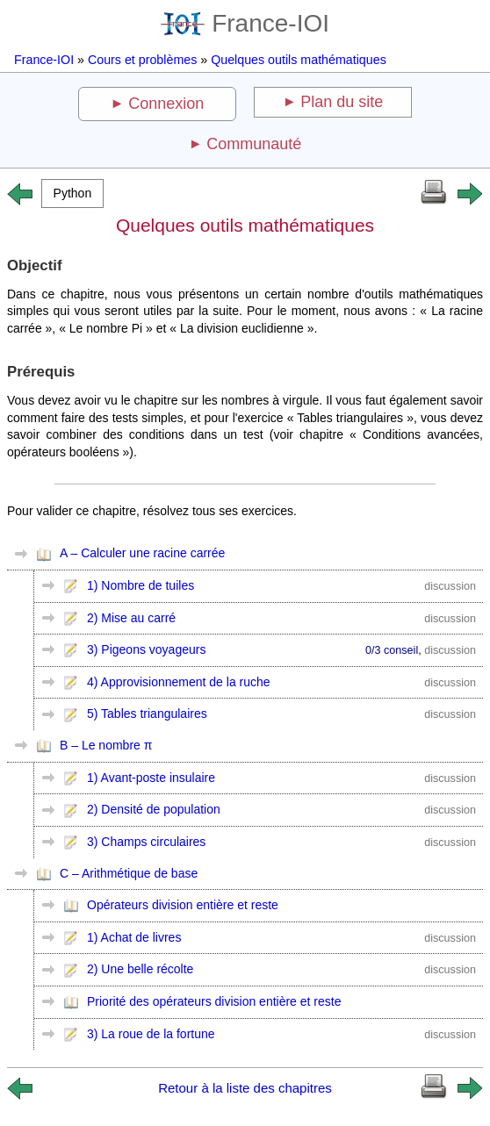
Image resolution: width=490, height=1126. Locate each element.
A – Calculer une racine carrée (142, 553)
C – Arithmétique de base (129, 873)
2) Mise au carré (131, 618)
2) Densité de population (153, 809)
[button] (72, 193)
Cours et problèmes (142, 60)
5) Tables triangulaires (147, 713)
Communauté (253, 144)
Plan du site (341, 102)
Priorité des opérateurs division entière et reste (214, 1001)
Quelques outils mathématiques (298, 60)
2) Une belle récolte (140, 969)
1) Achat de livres (134, 937)
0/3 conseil (391, 650)
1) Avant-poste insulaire (151, 778)
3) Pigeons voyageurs (146, 649)
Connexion (166, 103)
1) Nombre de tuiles (140, 585)
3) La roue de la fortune (151, 1034)
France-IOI (245, 23)
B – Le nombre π (106, 745)
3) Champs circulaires (146, 842)
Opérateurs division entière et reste (182, 905)
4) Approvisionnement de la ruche (178, 682)
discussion (450, 586)
